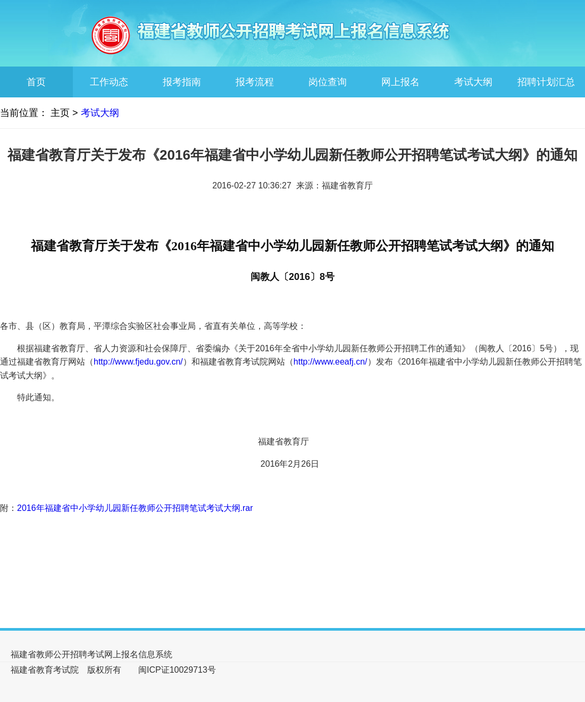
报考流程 (255, 82)
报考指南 (182, 82)
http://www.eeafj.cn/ (330, 361)
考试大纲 (473, 82)
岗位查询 (327, 82)
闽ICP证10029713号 (177, 669)
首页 (36, 82)
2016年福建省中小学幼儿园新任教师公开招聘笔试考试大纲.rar (135, 508)
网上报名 (400, 82)
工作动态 (109, 82)
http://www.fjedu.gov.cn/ (138, 361)
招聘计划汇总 (546, 82)
